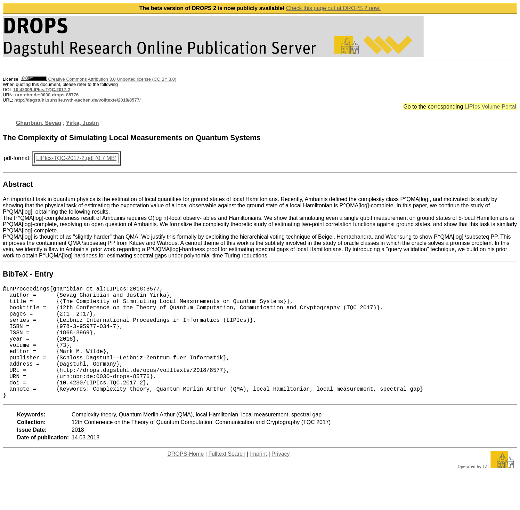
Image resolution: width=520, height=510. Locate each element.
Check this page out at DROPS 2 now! (333, 8)
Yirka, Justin (82, 123)
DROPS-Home (185, 479)
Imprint (258, 479)
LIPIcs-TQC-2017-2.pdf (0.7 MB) (76, 158)
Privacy (280, 479)
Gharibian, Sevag (39, 123)
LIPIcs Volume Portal (490, 107)
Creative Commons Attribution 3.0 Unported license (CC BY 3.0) (98, 79)
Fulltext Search (226, 479)
